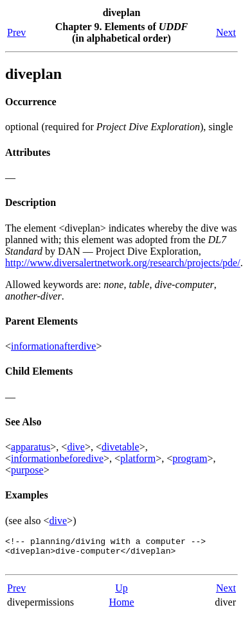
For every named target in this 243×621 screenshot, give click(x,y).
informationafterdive (53, 346)
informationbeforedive (57, 458)
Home (121, 607)
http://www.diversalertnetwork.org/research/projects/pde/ (122, 262)
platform (138, 458)
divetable (121, 446)
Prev (16, 32)
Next (226, 32)
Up (121, 593)
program (189, 458)
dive (76, 446)
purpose (27, 469)
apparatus (30, 446)
